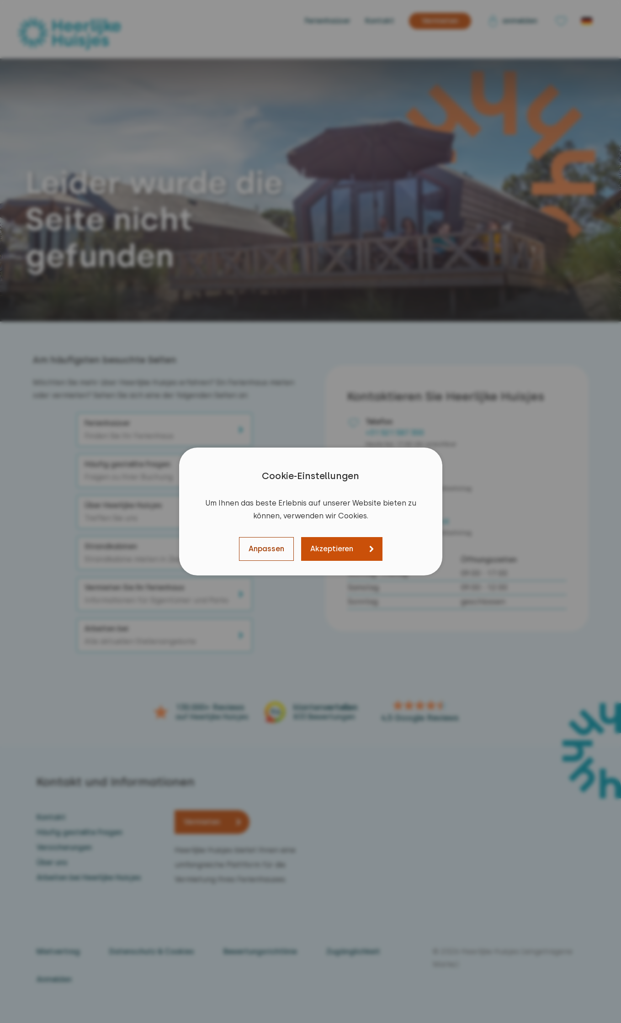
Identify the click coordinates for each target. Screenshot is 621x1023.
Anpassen (266, 548)
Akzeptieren (331, 548)
